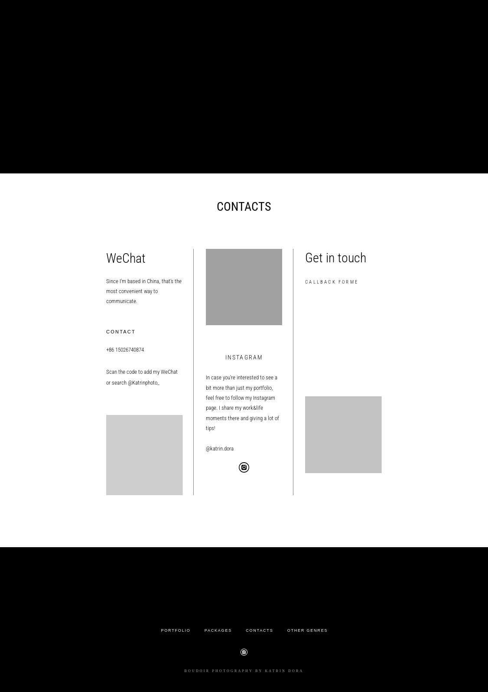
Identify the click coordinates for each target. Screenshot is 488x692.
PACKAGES (218, 630)
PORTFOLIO (176, 630)
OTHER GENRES (307, 630)
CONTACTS (259, 630)
